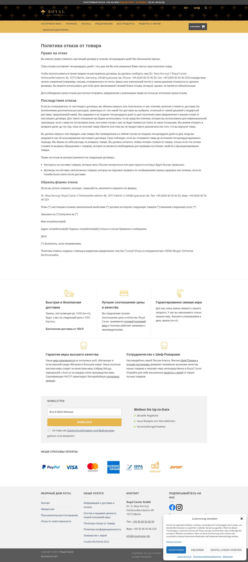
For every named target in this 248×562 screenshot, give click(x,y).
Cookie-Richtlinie (184, 556)
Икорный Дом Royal (57, 29)
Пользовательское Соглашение (59, 515)
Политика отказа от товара (99, 523)
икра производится (64, 360)
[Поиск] (206, 8)
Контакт (45, 503)
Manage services (173, 541)
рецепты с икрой (173, 372)
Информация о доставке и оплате (99, 505)
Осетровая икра (51, 23)
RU (186, 7)
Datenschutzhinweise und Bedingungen (91, 430)
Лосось (86, 23)
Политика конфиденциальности (207, 556)
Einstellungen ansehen (226, 549)
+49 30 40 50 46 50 (143, 521)
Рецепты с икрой (151, 23)
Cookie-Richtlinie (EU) (96, 541)
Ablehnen (197, 549)
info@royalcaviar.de (138, 536)
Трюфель (71, 23)
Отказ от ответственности (56, 521)
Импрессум (228, 556)
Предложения (104, 23)
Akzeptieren (176, 549)
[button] (241, 518)
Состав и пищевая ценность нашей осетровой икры (100, 515)
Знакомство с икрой (95, 535)
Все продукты (126, 23)
